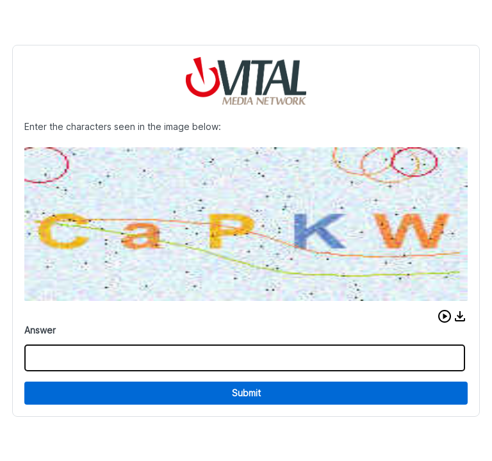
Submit (246, 392)
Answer (40, 330)
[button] (444, 316)
